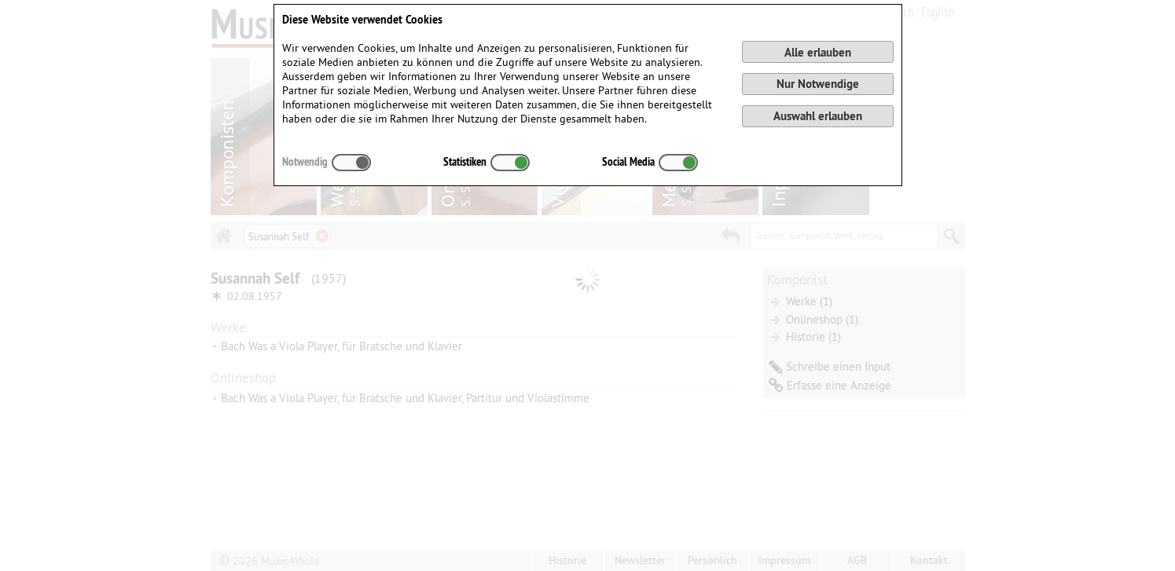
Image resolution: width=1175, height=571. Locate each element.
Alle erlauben (817, 52)
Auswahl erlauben (817, 115)
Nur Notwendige (818, 83)
